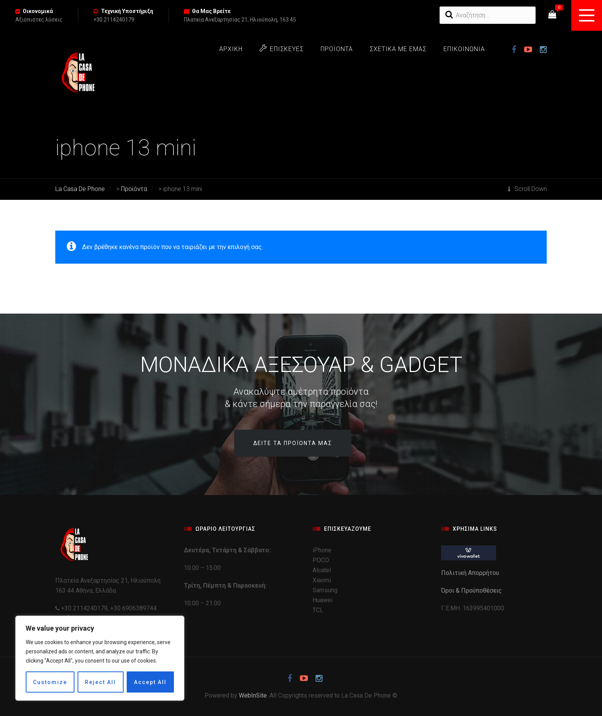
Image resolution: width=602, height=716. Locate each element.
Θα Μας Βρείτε (211, 11)
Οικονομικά (38, 11)
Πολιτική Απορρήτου (471, 572)
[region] (99, 658)
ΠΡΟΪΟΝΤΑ (337, 49)
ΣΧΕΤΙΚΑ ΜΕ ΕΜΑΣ (398, 49)
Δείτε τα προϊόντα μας (292, 443)
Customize (50, 682)
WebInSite (253, 695)
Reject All (100, 682)
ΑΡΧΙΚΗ (231, 49)
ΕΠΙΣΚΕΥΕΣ (282, 49)
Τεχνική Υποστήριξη (127, 11)
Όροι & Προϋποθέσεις (472, 590)
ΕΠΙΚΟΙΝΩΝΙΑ (464, 49)
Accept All (150, 682)
